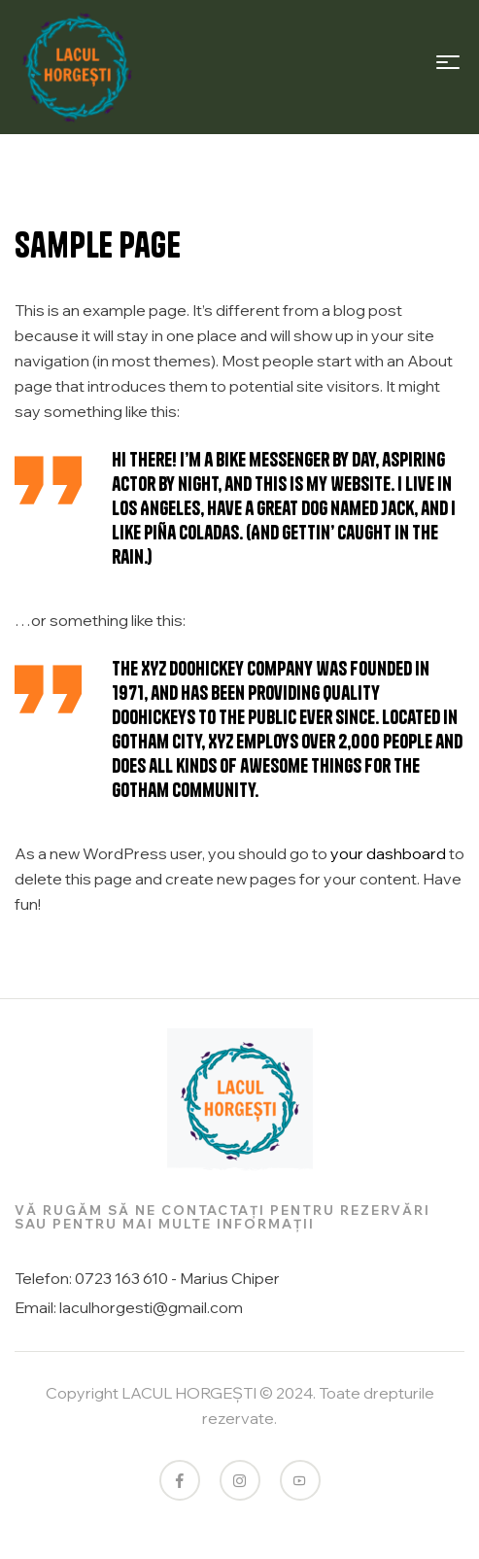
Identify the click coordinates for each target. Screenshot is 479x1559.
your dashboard (388, 853)
